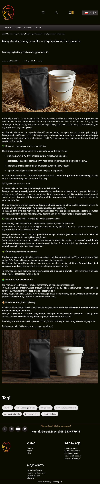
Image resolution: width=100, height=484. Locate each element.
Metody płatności (70, 448)
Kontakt (30, 448)
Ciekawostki (36, 61)
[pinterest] (25, 429)
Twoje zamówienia (34, 470)
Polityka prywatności (72, 450)
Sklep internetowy (49, 481)
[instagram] (11, 429)
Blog (15, 34)
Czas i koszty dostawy (72, 455)
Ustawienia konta (33, 475)
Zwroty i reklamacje (71, 458)
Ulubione (30, 478)
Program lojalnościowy (36, 472)
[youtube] (18, 429)
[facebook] (5, 429)
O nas (29, 450)
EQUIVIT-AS (6, 34)
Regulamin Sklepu (71, 453)
